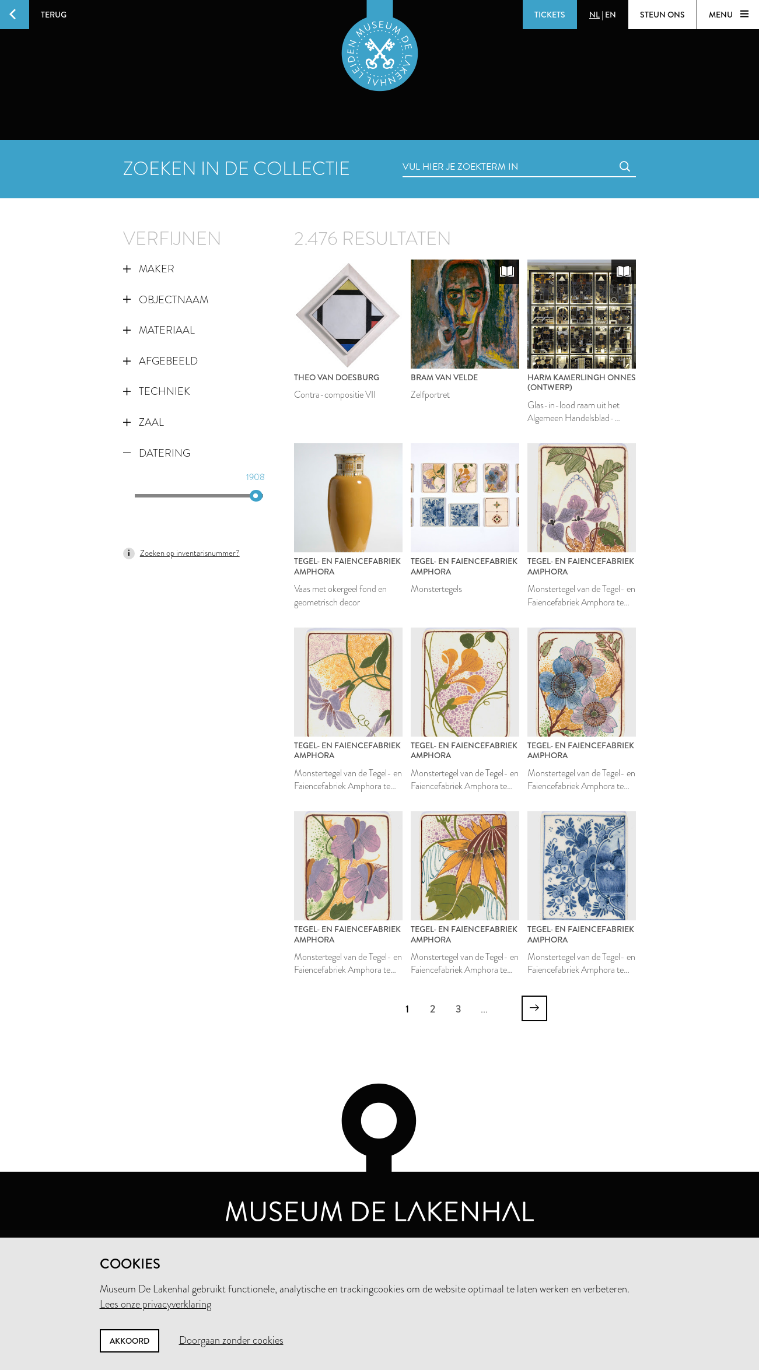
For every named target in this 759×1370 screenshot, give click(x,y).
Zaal (143, 422)
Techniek (156, 391)
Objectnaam (165, 299)
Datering (156, 453)
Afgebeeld (160, 361)
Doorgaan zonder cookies (231, 1340)
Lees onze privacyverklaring (155, 1304)
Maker (148, 268)
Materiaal (159, 330)
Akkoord (129, 1341)
